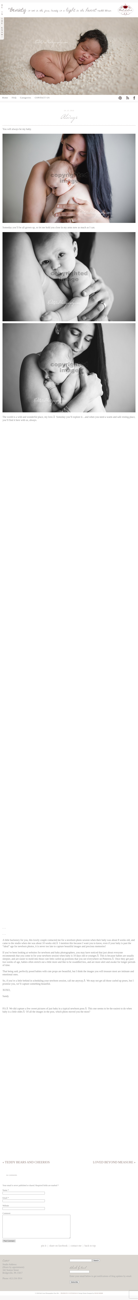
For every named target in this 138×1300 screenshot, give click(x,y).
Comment (6, 1213)
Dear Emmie (98, 1297)
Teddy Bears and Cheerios (26, 1162)
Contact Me (76, 1250)
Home (5, 98)
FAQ (14, 98)
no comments (11, 1175)
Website (6, 1206)
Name (5, 1190)
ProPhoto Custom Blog (69, 1297)
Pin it (43, 1250)
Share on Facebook (58, 1250)
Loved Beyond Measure (114, 1162)
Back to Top (90, 1250)
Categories (25, 98)
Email (5, 1198)
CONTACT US (42, 98)
